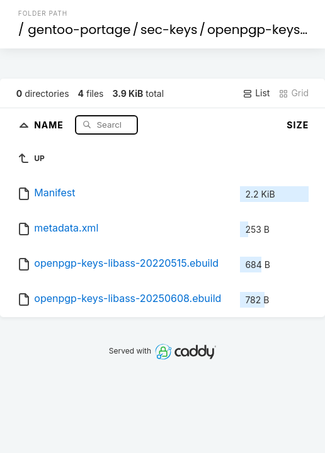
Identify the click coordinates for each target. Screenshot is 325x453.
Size (298, 125)
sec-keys (168, 29)
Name (50, 124)
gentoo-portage (79, 29)
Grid (293, 93)
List (256, 93)
